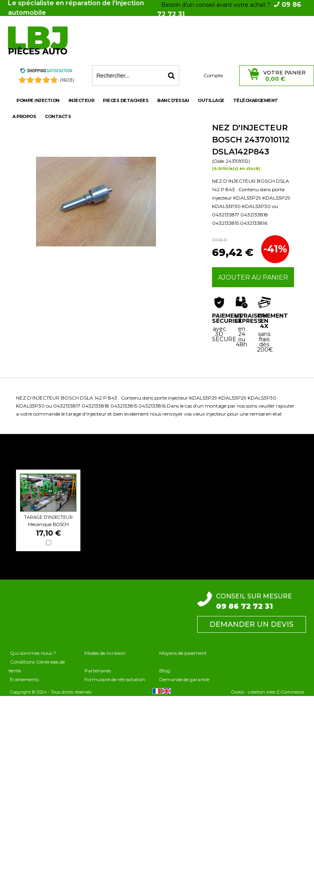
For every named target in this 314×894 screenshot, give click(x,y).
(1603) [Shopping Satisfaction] (67, 80)
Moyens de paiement (183, 653)
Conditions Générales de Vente (36, 666)
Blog (164, 671)
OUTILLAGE (211, 100)
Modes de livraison (105, 653)
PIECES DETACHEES (125, 100)
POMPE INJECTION (38, 100)
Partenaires (97, 671)
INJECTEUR (81, 100)
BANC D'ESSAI (173, 100)
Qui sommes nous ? (33, 653)
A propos (24, 116)
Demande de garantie (184, 679)
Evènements (24, 679)
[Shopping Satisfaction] (46, 72)
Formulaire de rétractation (114, 679)
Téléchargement (255, 100)
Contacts (58, 116)
